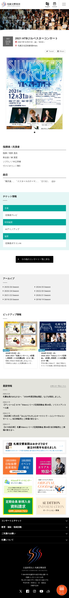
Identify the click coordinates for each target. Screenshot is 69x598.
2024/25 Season (43, 287)
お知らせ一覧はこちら (58, 386)
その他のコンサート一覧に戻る (34, 259)
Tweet (50, 51)
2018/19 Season (43, 299)
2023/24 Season (11, 291)
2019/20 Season (11, 299)
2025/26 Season (11, 287)
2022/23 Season (43, 291)
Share (60, 51)
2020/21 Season (43, 295)
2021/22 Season (11, 295)
